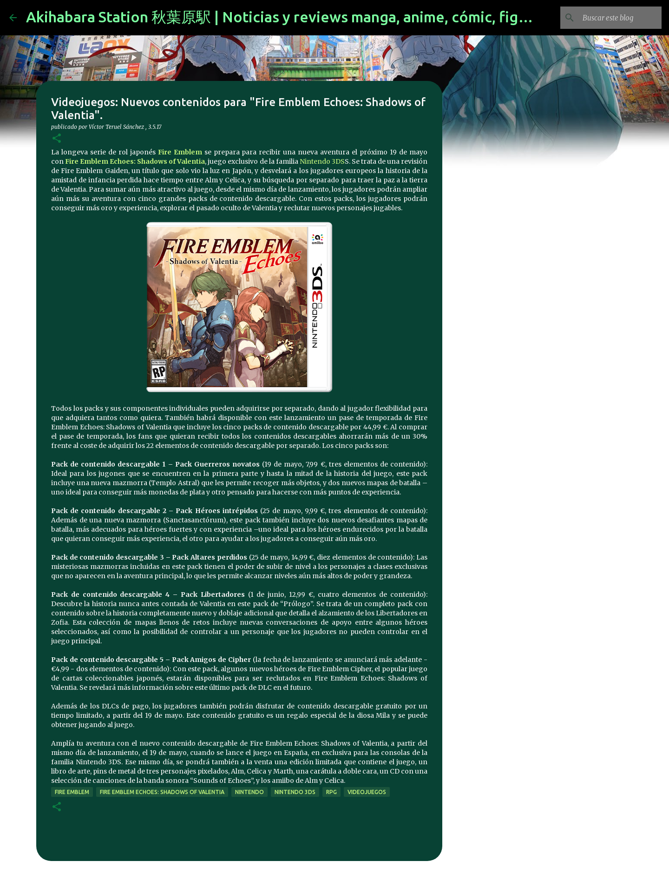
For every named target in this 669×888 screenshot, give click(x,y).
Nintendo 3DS (322, 161)
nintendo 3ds (295, 792)
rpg (331, 792)
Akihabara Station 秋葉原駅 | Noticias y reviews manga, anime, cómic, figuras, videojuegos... (339, 16)
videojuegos (367, 792)
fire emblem (72, 792)
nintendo (249, 792)
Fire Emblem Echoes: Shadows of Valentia (135, 161)
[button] (56, 139)
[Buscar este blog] (613, 18)
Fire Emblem (180, 152)
